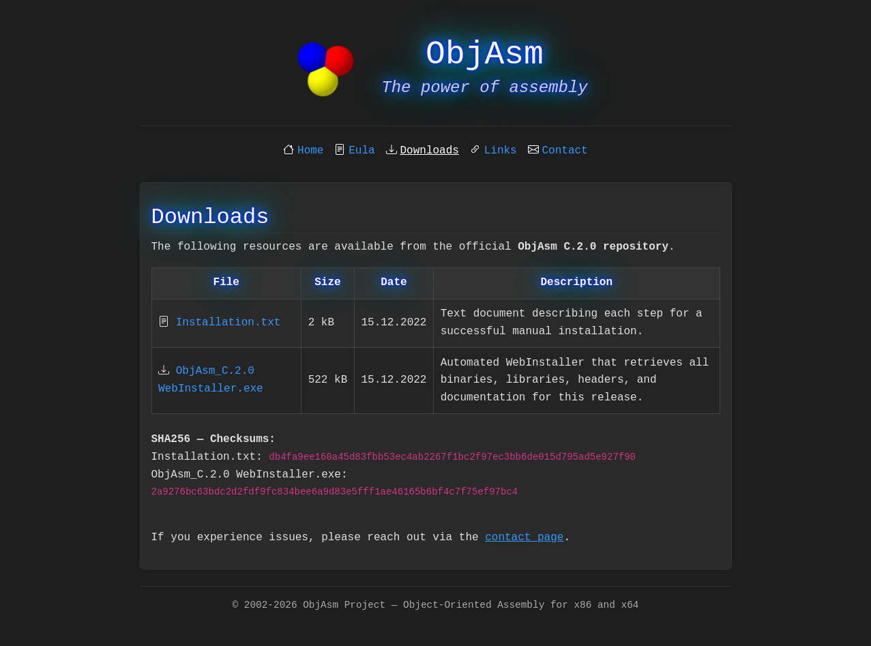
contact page (524, 537)
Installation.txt (228, 323)
